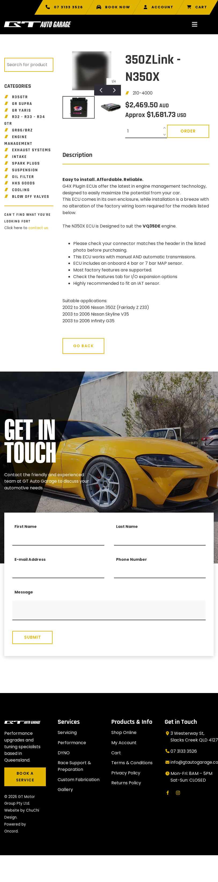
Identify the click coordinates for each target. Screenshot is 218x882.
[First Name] (58, 539)
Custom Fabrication (78, 780)
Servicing (67, 732)
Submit (32, 637)
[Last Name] (160, 539)
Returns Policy (126, 783)
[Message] (109, 610)
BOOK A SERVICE (22, 770)
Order (188, 131)
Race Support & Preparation (74, 766)
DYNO (64, 753)
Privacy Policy (125, 773)
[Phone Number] (160, 571)
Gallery (65, 789)
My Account (123, 743)
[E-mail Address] (58, 571)
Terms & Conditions (132, 763)
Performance (72, 743)
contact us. (38, 227)
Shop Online (123, 732)
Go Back (72, 341)
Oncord (11, 831)
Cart (116, 753)
